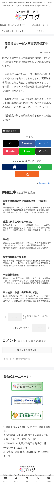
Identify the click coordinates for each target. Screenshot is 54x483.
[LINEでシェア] (27, 151)
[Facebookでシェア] (27, 143)
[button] (43, 151)
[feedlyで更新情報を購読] (39, 167)
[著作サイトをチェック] (14, 167)
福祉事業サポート (11, 131)
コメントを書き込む (27, 350)
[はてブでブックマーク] (43, 143)
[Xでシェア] (11, 143)
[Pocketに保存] (11, 151)
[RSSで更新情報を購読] (27, 174)
